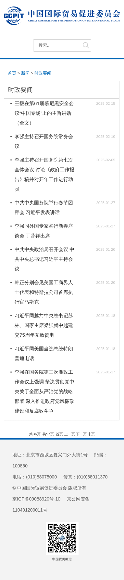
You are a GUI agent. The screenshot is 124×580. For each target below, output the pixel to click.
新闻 (25, 73)
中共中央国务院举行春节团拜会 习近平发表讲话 (44, 207)
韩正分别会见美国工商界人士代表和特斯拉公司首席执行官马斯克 (44, 292)
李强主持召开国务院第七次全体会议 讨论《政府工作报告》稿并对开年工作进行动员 (44, 174)
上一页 (69, 434)
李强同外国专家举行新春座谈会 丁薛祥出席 (44, 230)
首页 (12, 73)
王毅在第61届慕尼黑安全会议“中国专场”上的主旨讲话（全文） (44, 113)
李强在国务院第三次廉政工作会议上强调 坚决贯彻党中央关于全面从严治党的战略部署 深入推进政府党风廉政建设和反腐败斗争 (44, 391)
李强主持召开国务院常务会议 (44, 141)
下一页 (81, 434)
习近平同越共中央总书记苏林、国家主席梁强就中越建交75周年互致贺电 (44, 325)
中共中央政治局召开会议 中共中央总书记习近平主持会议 (44, 259)
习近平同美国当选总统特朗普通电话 (44, 353)
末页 (91, 434)
